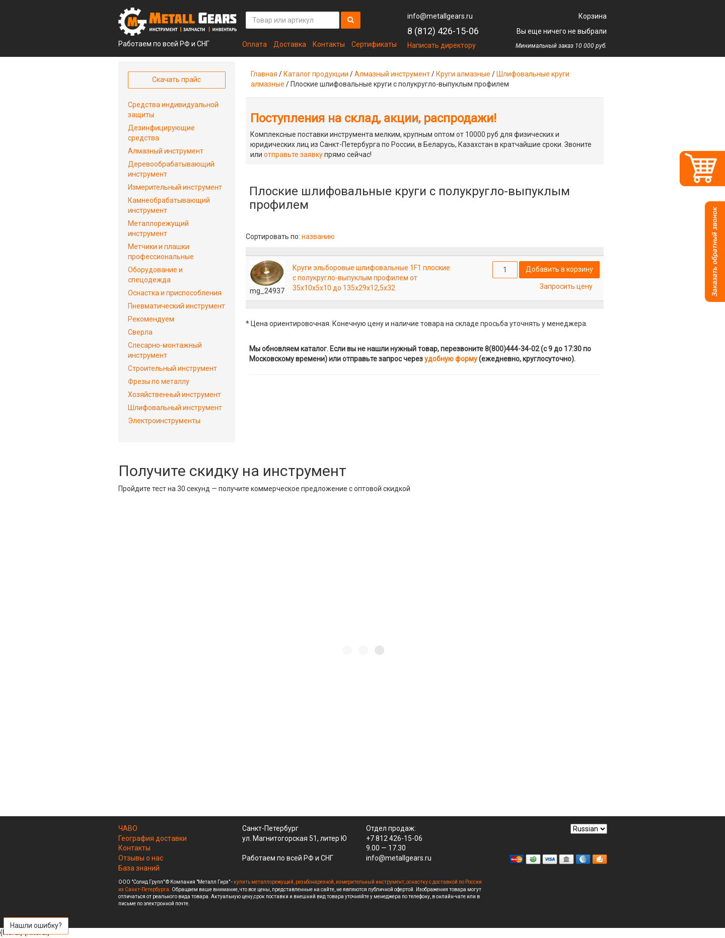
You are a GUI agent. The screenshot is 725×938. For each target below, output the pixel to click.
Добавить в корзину (559, 269)
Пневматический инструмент (176, 306)
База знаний (139, 868)
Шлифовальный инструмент (175, 408)
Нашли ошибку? (36, 925)
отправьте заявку (293, 154)
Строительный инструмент (172, 368)
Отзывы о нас (140, 858)
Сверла (140, 332)
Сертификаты (374, 44)
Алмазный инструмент (392, 74)
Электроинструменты (164, 421)
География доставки (152, 838)
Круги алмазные (463, 74)
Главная (264, 74)
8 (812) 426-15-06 (443, 31)
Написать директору (441, 45)
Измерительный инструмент (175, 187)
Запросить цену (566, 286)
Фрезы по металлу (158, 381)
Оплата (254, 44)
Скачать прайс (176, 79)
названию (318, 236)
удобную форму (450, 359)
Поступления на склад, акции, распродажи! (373, 118)
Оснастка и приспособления (175, 293)
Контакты (329, 44)
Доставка (289, 44)
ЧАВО (127, 828)
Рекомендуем (151, 319)
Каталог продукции (315, 74)
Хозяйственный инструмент (174, 394)
